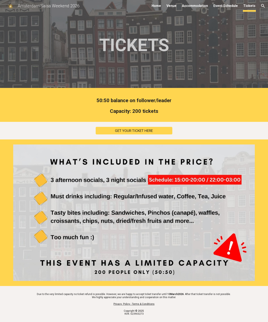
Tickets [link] (249, 6)
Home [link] (156, 6)
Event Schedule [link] (225, 6)
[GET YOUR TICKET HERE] (134, 131)
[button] (263, 6)
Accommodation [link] (195, 6)
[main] (134, 45)
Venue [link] (171, 6)
